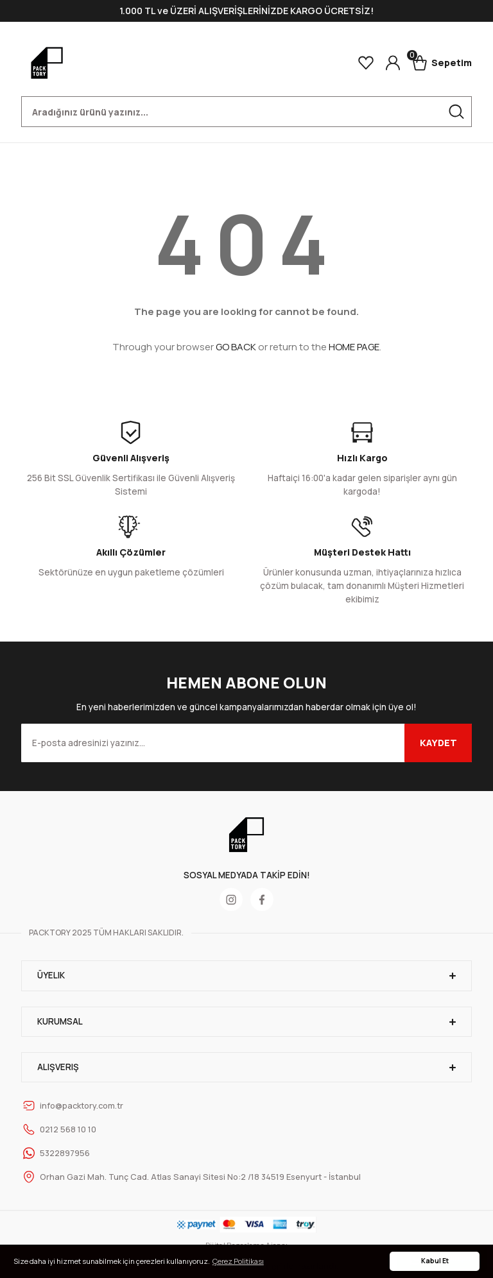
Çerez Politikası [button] (238, 1261)
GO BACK (236, 347)
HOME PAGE (354, 347)
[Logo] (47, 63)
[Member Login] (393, 63)
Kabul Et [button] (435, 1260)
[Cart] (442, 63)
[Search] (246, 111)
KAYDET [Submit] (438, 743)
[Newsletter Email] (246, 743)
